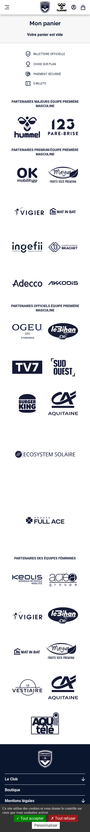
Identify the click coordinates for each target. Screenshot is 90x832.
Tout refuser (63, 818)
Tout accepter (29, 818)
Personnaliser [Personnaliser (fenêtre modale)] (45, 825)
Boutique (12, 790)
